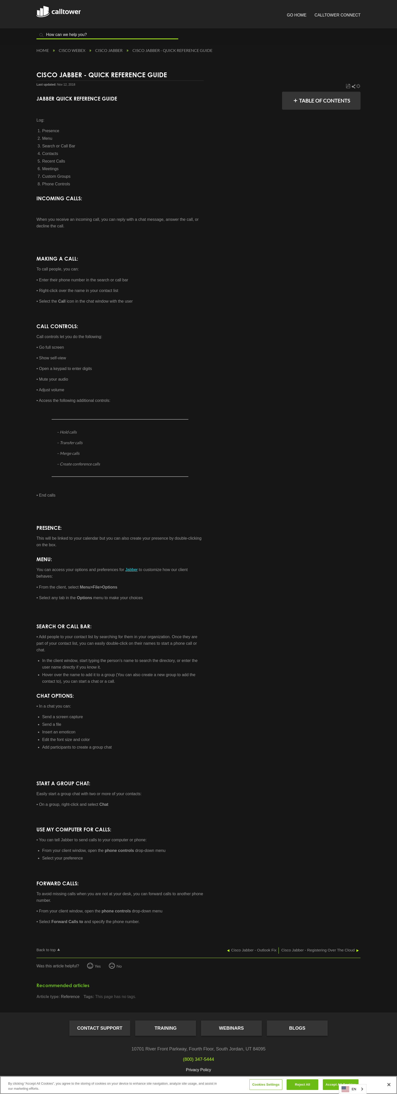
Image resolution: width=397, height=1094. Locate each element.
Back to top (46, 950)
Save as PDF (348, 86)
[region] (198, 1085)
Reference (70, 996)
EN (349, 1089)
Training (166, 1028)
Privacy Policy (198, 1070)
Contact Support (100, 1028)
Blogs (297, 1028)
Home (43, 50)
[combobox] (353, 1089)
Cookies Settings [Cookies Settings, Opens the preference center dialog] (266, 1084)
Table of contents (324, 100)
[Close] (388, 1084)
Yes (98, 966)
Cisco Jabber (109, 50)
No (119, 966)
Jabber (131, 570)
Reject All (302, 1084)
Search (41, 35)
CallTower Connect (337, 15)
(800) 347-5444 (198, 1059)
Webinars (231, 1028)
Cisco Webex (72, 50)
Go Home (296, 15)
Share (353, 86)
